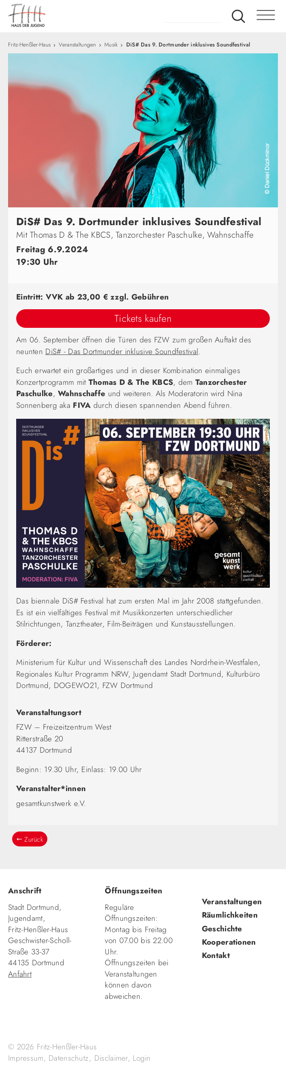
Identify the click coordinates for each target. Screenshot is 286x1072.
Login (141, 1058)
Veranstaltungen (77, 44)
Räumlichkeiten (230, 915)
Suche (238, 16)
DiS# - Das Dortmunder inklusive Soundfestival (121, 351)
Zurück (33, 839)
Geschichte (222, 928)
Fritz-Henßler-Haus (29, 44)
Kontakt (216, 955)
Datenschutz (69, 1058)
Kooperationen (229, 942)
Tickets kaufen (143, 318)
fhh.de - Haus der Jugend (58, 16)
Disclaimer (111, 1058)
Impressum (26, 1058)
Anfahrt (20, 974)
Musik (111, 44)
